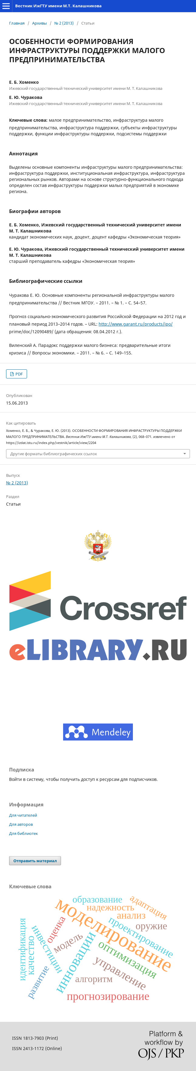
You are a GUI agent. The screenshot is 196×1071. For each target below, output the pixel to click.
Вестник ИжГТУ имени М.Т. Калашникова (58, 5)
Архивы (39, 23)
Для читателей (23, 815)
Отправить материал (35, 860)
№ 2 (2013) (64, 23)
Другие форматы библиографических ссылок (53, 453)
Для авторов (21, 824)
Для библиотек (23, 833)
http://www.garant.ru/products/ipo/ (136, 324)
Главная (17, 23)
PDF (19, 374)
